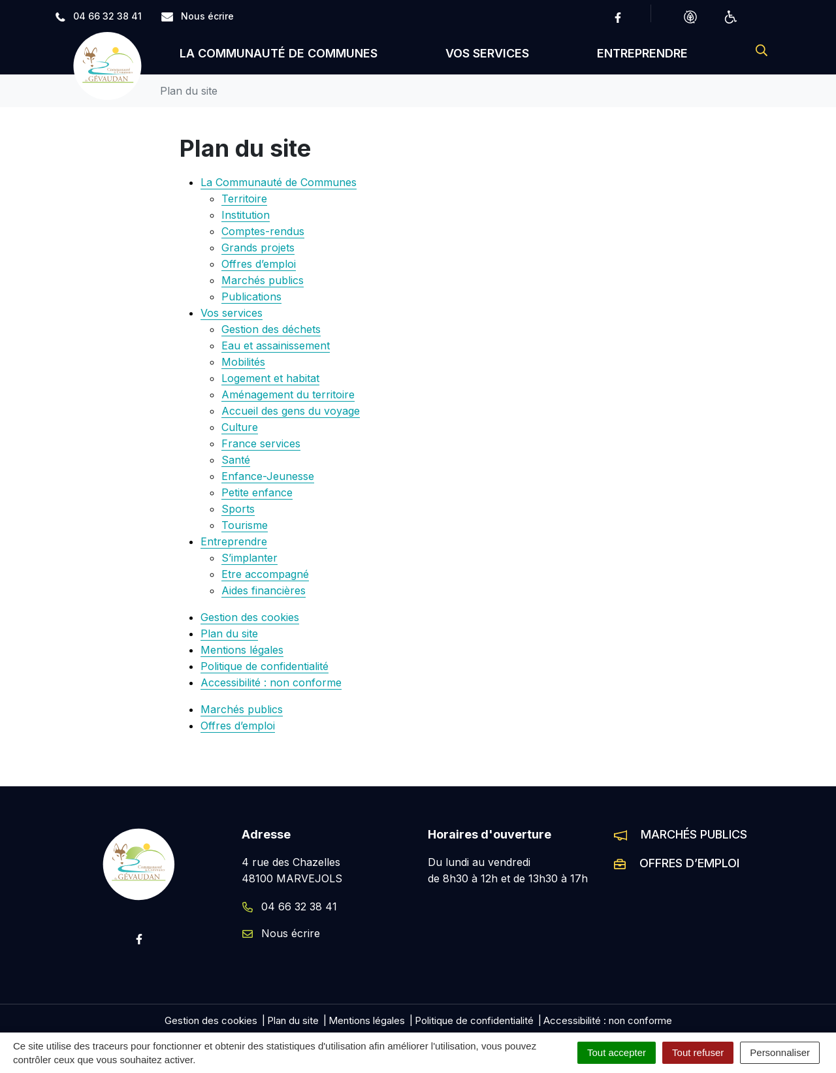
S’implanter (249, 557)
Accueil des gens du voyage (290, 410)
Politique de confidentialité (265, 666)
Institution (245, 214)
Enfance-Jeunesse (267, 476)
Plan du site (229, 633)
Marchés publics (262, 280)
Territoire (244, 198)
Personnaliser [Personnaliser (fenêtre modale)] (780, 1052)
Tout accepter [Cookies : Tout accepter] (616, 1052)
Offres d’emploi (258, 263)
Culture (239, 427)
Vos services (487, 53)
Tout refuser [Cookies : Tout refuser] (698, 1052)
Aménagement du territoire (288, 394)
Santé (235, 459)
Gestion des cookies (250, 617)
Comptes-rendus (262, 231)
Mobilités (243, 361)
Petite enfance (257, 492)
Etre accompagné (265, 574)
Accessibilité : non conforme (271, 682)
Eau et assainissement (275, 345)
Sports (238, 508)
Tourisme (244, 525)
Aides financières (263, 590)
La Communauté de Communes (279, 53)
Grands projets (258, 247)
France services (260, 443)
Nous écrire (281, 933)
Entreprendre (642, 53)
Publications (251, 296)
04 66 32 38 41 (289, 906)
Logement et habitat (270, 378)
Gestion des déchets (271, 329)
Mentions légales (242, 649)
